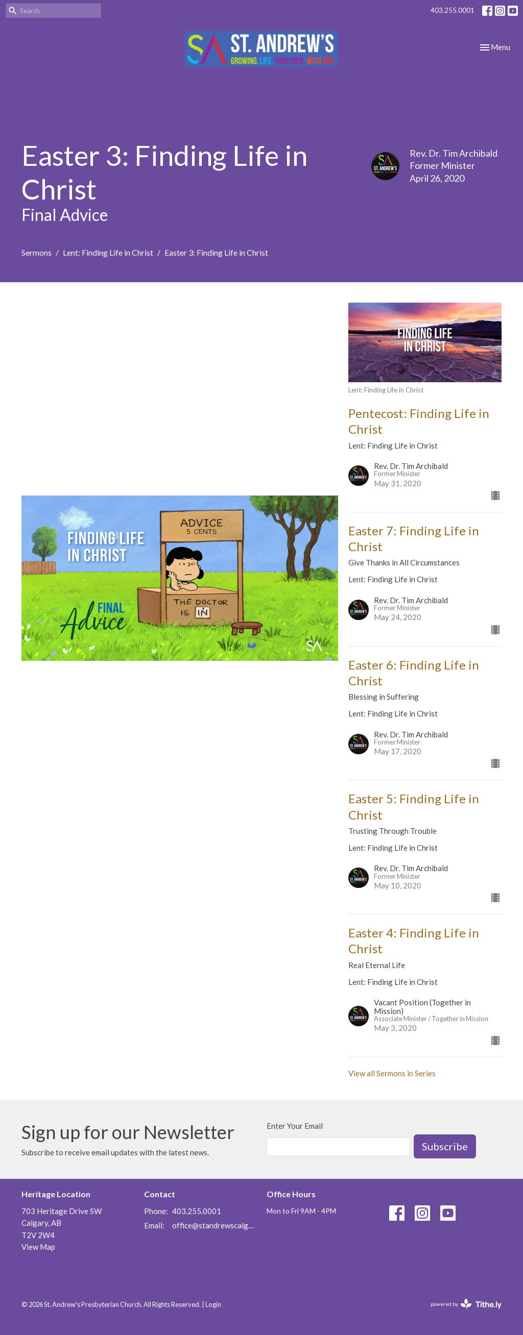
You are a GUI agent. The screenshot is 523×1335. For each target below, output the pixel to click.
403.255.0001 (452, 10)
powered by (466, 1304)
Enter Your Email (295, 1125)
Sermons (36, 252)
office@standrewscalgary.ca (214, 1225)
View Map (38, 1246)
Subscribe (445, 1146)
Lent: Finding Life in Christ (108, 252)
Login (213, 1304)
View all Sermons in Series (392, 1073)
